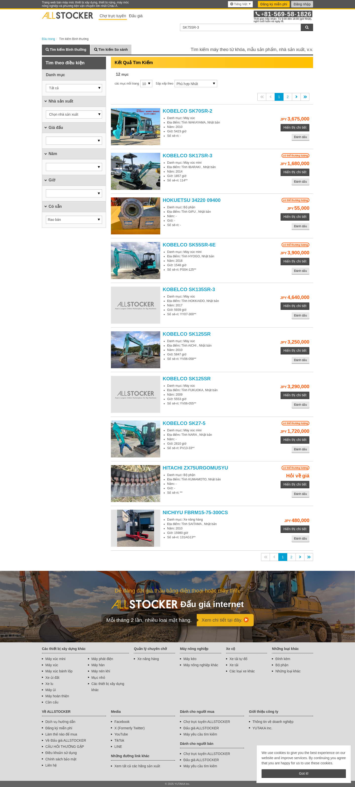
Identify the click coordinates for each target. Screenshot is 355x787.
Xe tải (234, 665)
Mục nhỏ (98, 678)
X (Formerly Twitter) (129, 728)
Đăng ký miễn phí (273, 4)
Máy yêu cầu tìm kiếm (200, 734)
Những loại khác (288, 671)
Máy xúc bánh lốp (58, 671)
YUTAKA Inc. (262, 728)
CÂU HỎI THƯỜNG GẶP (64, 747)
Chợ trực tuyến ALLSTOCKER (206, 722)
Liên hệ (51, 765)
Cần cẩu (51, 702)
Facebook (121, 722)
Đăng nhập (302, 4)
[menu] (240, 4)
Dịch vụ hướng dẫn (60, 722)
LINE (118, 747)
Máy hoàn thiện (57, 696)
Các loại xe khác (242, 671)
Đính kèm (282, 659)
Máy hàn (98, 665)
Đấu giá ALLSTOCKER (201, 728)
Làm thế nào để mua (61, 734)
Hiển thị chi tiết (295, 127)
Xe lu (49, 684)
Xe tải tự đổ (238, 659)
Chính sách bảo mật (60, 759)
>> (305, 97)
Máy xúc (51, 665)
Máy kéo (189, 659)
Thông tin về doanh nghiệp (272, 722)
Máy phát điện (102, 659)
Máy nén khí (100, 671)
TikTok (119, 740)
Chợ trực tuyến (113, 16)
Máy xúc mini (55, 659)
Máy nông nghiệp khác (200, 665)
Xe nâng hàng (148, 659)
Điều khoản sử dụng (61, 753)
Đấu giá (135, 16)
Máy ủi (50, 690)
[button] (74, 88)
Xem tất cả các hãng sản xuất (137, 766)
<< (261, 97)
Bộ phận (281, 665)
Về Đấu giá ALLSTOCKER (65, 740)
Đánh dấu (300, 137)
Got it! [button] (303, 773)
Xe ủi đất (52, 678)
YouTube (121, 734)
